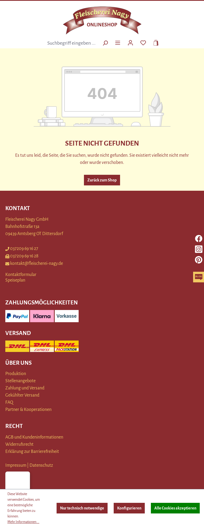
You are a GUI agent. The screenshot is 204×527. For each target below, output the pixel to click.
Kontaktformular (20, 274)
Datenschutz (41, 465)
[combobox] (72, 43)
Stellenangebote (20, 381)
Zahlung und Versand (24, 388)
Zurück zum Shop (102, 180)
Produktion (15, 373)
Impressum (15, 465)
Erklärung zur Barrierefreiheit (32, 451)
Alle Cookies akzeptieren (175, 508)
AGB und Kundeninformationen (34, 437)
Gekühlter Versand (22, 395)
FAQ (9, 402)
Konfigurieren (129, 508)
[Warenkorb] (154, 42)
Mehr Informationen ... (23, 522)
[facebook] (198, 238)
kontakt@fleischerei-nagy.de (34, 263)
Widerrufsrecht (19, 444)
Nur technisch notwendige (82, 508)
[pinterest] (198, 259)
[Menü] (117, 42)
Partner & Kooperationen (28, 409)
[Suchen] (105, 43)
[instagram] (198, 249)
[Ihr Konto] (130, 42)
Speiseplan (15, 280)
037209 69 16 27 (21, 248)
